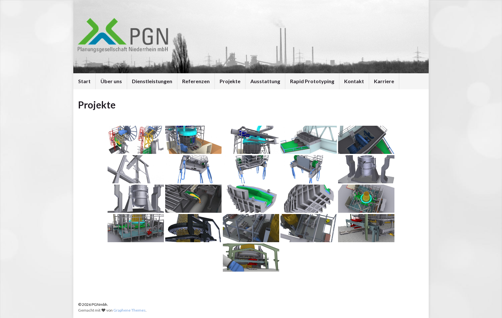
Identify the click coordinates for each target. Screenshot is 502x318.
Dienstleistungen (152, 81)
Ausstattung (265, 81)
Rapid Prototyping (312, 81)
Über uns (111, 81)
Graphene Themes (129, 310)
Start (84, 81)
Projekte (230, 81)
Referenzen (196, 81)
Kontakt (354, 81)
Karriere (384, 81)
